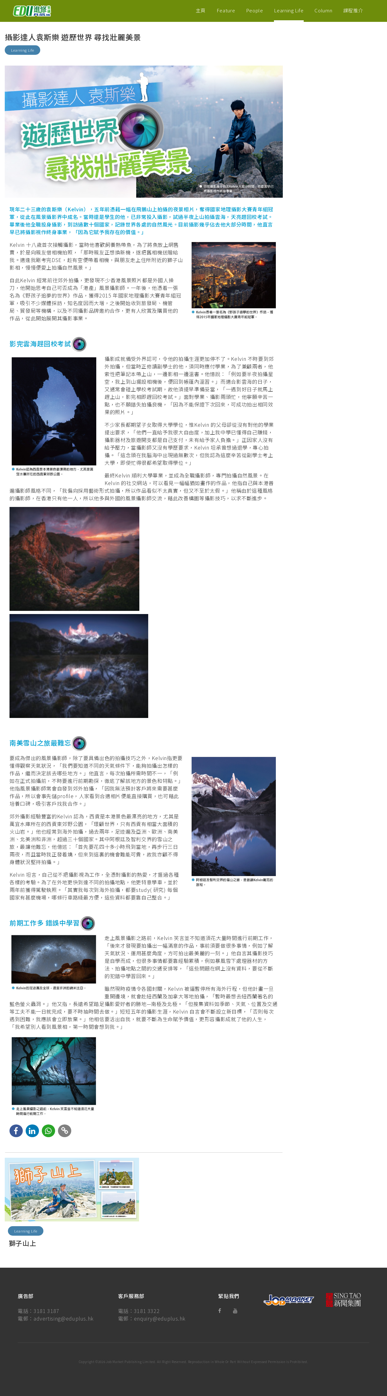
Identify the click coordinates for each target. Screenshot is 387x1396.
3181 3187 (47, 1311)
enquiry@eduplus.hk (160, 1318)
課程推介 (353, 10)
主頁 (201, 10)
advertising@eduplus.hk (64, 1318)
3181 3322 (147, 1311)
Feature (226, 10)
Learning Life (288, 10)
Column (323, 10)
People (254, 10)
